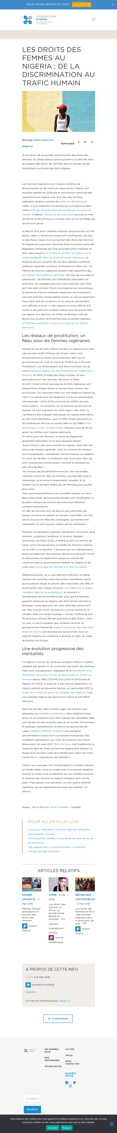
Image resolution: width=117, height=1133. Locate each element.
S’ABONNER (58, 1018)
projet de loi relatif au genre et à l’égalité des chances (54, 692)
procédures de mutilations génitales (43, 275)
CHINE (53, 895)
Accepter (52, 1128)
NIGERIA (31, 992)
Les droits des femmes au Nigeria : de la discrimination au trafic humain (58, 66)
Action (69, 1049)
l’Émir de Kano (62, 744)
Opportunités (53, 1066)
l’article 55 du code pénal (59, 214)
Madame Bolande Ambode (47, 731)
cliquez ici (64, 1001)
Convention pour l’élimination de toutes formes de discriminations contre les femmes (57, 675)
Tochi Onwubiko (59, 807)
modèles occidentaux (52, 714)
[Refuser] (112, 1124)
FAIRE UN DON (82, 4)
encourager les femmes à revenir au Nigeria (61, 567)
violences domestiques (73, 201)
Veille (69, 1055)
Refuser (67, 1128)
